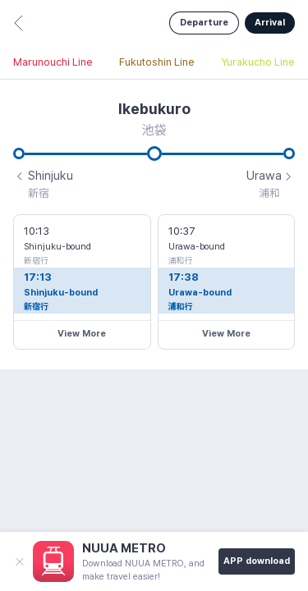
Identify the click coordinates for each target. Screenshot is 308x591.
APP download (256, 561)
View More (81, 333)
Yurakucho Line (258, 62)
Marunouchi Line (53, 62)
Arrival (270, 22)
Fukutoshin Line (157, 62)
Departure (204, 22)
